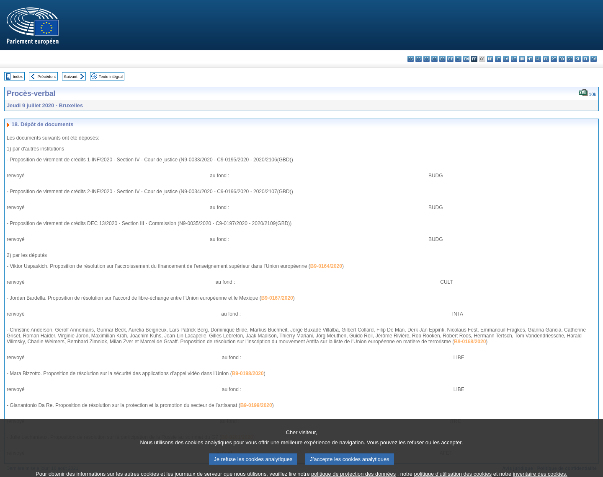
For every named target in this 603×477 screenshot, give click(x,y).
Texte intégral (111, 76)
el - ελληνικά (458, 59)
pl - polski (546, 59)
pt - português (554, 59)
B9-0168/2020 (470, 342)
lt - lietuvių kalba (514, 59)
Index (18, 76)
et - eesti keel (450, 59)
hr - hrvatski (490, 59)
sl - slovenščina (578, 59)
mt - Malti (530, 59)
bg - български (410, 59)
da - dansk (434, 59)
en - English (466, 59)
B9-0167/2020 (277, 298)
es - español (418, 59)
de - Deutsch (442, 59)
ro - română (562, 59)
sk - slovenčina (570, 59)
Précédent (47, 76)
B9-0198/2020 (248, 373)
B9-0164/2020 (326, 266)
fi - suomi (585, 59)
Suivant (70, 76)
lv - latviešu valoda (506, 59)
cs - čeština (426, 59)
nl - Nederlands (538, 59)
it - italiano (498, 59)
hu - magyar (522, 59)
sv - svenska (593, 59)
